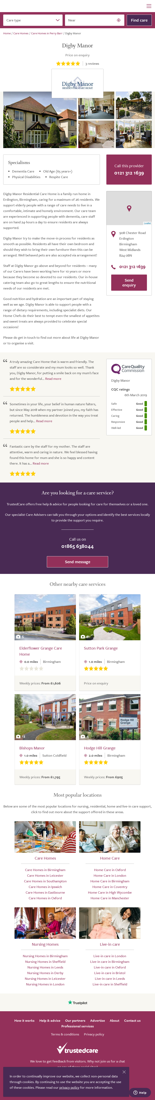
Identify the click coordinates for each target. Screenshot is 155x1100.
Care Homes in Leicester (45, 875)
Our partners (75, 1020)
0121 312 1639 (129, 172)
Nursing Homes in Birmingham (45, 955)
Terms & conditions (65, 1034)
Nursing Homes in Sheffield (45, 961)
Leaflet (147, 223)
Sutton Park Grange (101, 648)
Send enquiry (129, 282)
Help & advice (49, 1020)
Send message (77, 562)
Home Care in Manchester (110, 897)
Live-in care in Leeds (110, 978)
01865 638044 (77, 546)
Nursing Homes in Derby (45, 972)
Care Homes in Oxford (45, 897)
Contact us (132, 1020)
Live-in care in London (109, 955)
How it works (24, 1020)
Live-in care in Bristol (109, 972)
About (114, 1020)
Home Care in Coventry (109, 886)
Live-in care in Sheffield (110, 984)
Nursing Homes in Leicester (45, 978)
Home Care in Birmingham (109, 881)
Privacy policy (94, 1034)
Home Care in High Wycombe (110, 892)
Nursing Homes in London (45, 984)
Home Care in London (110, 875)
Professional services (77, 1026)
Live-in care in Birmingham (109, 961)
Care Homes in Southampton (45, 881)
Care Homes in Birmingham (45, 869)
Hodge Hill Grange (99, 748)
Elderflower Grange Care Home (40, 651)
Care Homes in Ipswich (45, 886)
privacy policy (69, 1087)
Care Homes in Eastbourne (45, 892)
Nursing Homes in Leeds (45, 967)
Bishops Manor (32, 748)
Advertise (97, 1020)
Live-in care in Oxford (110, 967)
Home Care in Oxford (110, 869)
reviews (92, 63)
